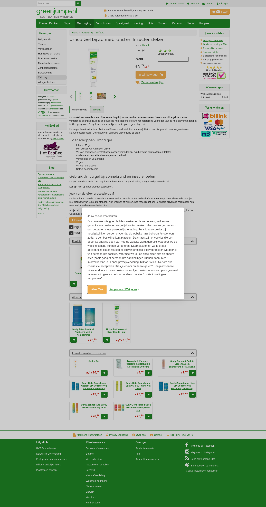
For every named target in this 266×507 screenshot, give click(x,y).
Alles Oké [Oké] (97, 289)
